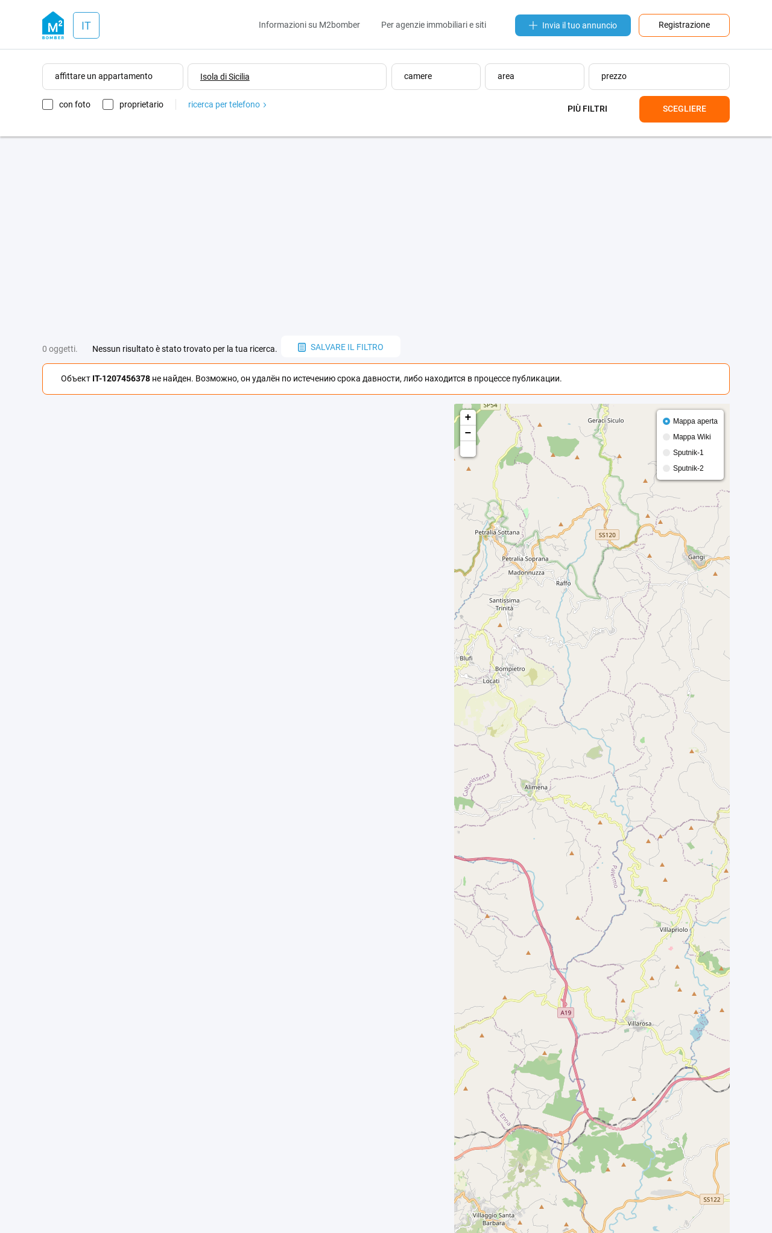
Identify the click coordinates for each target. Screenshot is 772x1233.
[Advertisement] (386, 235)
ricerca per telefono (227, 104)
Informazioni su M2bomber (309, 25)
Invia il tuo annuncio (573, 25)
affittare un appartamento (104, 76)
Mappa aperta (695, 421)
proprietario (141, 104)
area (506, 76)
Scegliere (684, 108)
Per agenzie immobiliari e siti (433, 25)
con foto (74, 104)
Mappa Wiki (692, 437)
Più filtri (587, 108)
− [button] (468, 433)
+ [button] (468, 417)
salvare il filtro (341, 347)
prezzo (614, 76)
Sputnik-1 (688, 452)
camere (418, 76)
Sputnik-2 (688, 468)
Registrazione (684, 25)
